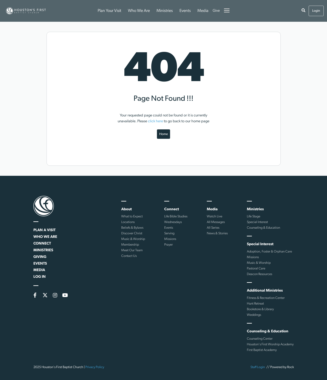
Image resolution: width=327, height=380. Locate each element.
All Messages (216, 222)
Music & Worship (133, 239)
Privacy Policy (94, 367)
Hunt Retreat (255, 303)
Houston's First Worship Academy (270, 344)
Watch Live (214, 216)
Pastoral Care (256, 268)
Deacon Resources (259, 274)
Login (316, 11)
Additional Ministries (265, 291)
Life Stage (253, 216)
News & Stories (217, 233)
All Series (213, 228)
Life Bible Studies (175, 216)
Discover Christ (131, 233)
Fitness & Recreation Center (266, 298)
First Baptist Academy (262, 350)
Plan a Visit (44, 230)
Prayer (168, 244)
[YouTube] (65, 295)
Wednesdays (173, 222)
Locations (128, 222)
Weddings (254, 315)
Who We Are (139, 11)
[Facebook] (35, 295)
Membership (130, 244)
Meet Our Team (132, 250)
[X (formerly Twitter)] (45, 295)
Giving (39, 257)
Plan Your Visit (109, 11)
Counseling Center (260, 338)
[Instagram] (55, 295)
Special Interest (257, 222)
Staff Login (257, 367)
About (126, 209)
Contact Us (129, 256)
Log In (39, 277)
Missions (170, 239)
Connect (42, 244)
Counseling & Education (263, 228)
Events (185, 11)
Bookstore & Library (260, 309)
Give (216, 11)
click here (155, 121)
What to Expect (132, 216)
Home (163, 134)
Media (202, 11)
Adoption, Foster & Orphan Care (269, 251)
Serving (169, 233)
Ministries (165, 11)
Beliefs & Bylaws (132, 228)
